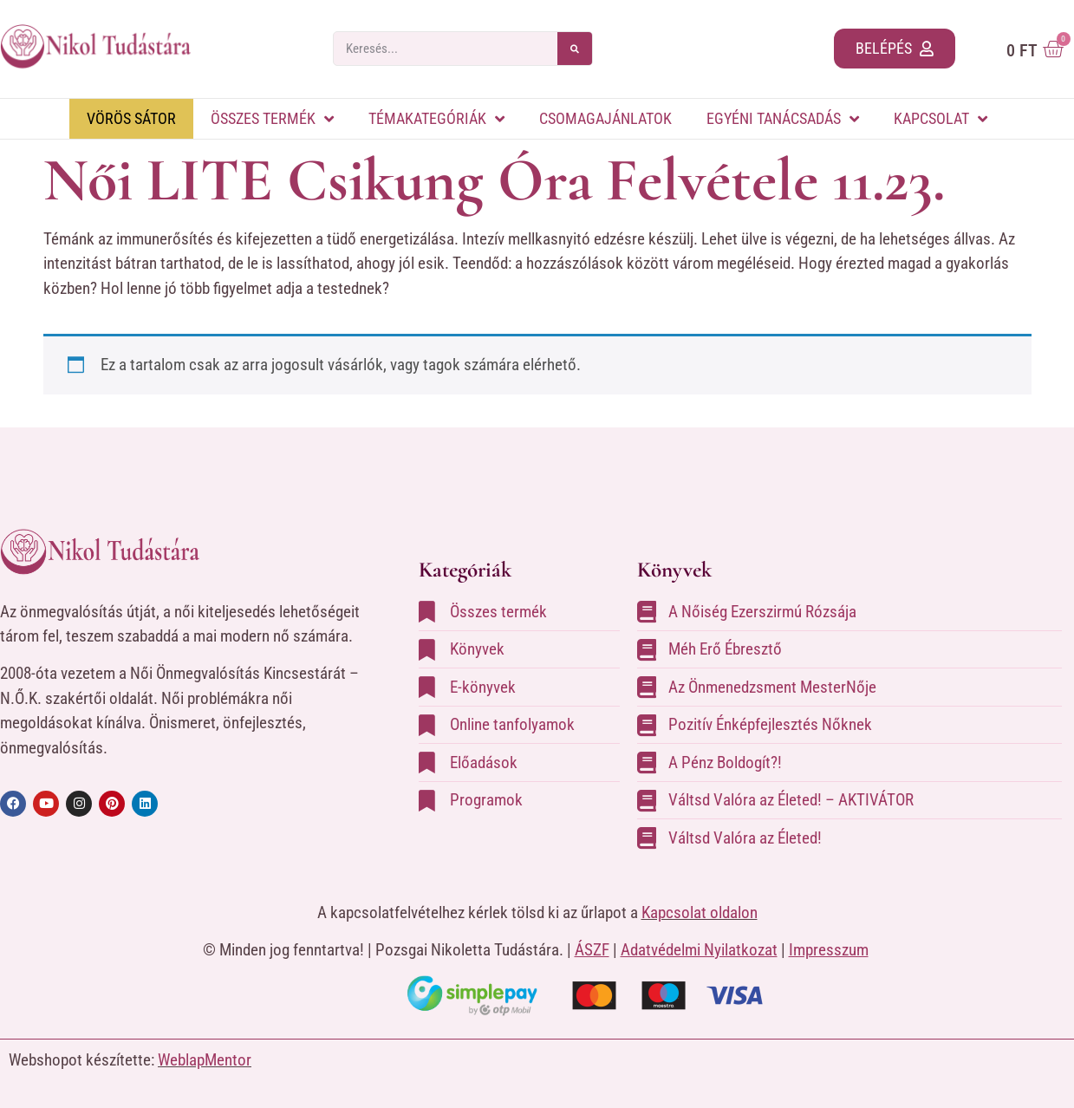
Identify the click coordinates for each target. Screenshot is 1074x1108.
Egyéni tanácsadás (782, 118)
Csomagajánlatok (605, 118)
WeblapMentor (204, 1060)
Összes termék (272, 118)
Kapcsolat (940, 118)
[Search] (574, 48)
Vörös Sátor (131, 118)
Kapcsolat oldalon (699, 912)
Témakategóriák (436, 118)
